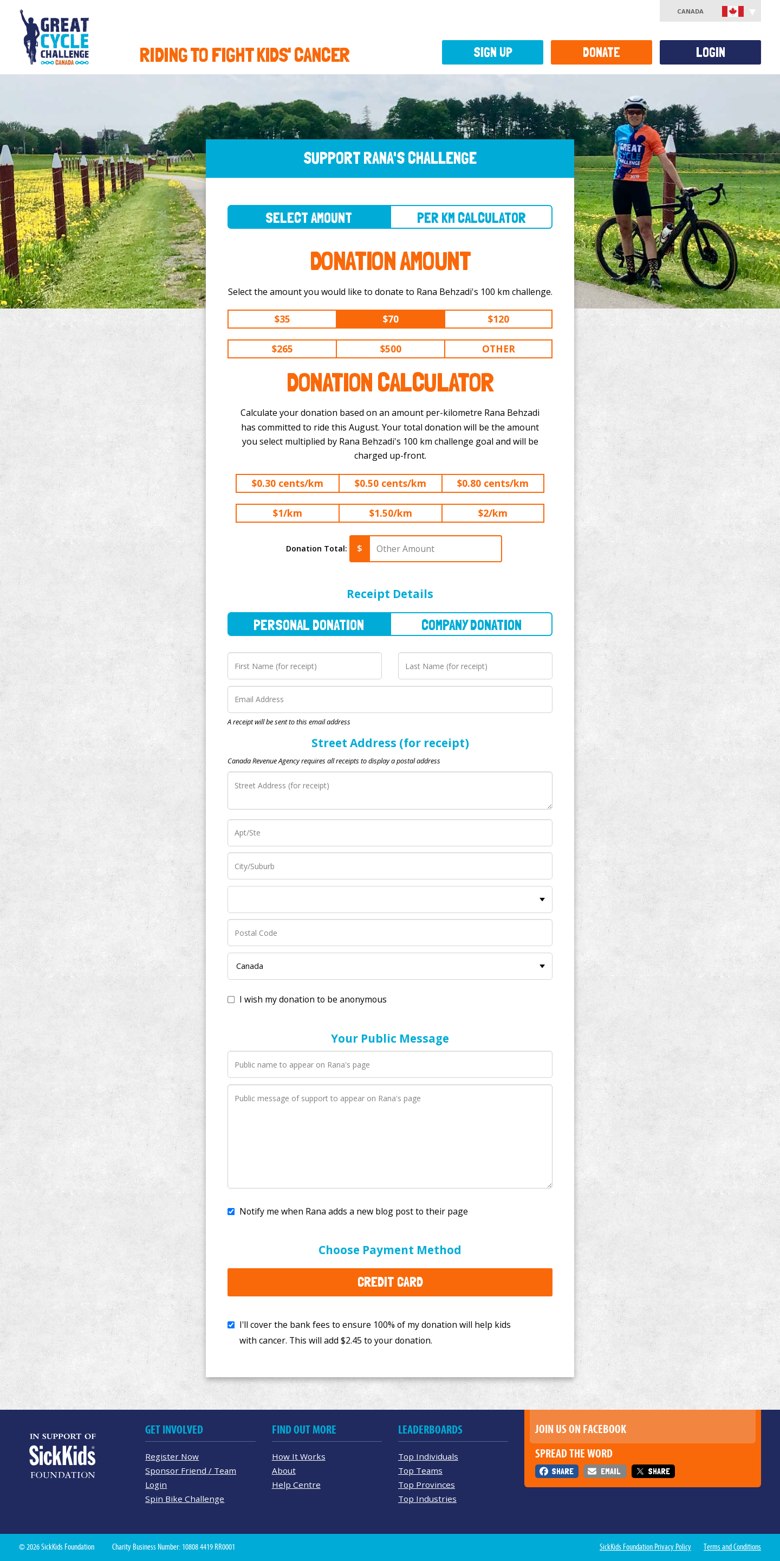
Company (471, 624)
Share (562, 1471)
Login (710, 52)
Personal (308, 624)
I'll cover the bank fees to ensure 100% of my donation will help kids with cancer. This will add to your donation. (375, 1332)
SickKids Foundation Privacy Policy (645, 1547)
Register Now (172, 1456)
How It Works (299, 1456)
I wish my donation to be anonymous (313, 999)
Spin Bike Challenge (184, 1498)
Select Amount (308, 217)
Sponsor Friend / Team (190, 1470)
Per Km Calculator (471, 217)
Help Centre (296, 1484)
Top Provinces (426, 1484)
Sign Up (492, 52)
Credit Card (390, 1282)
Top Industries (427, 1498)
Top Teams (420, 1470)
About (284, 1470)
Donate (601, 52)
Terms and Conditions (732, 1547)
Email (610, 1471)
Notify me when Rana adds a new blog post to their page (353, 1211)
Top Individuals (428, 1456)
